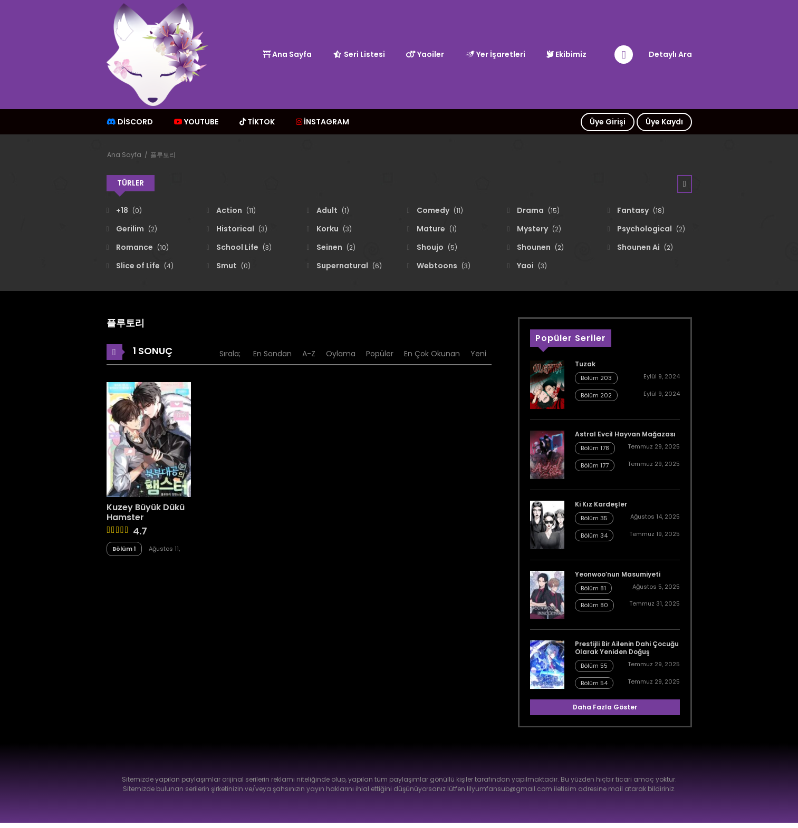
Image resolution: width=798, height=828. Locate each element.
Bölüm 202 (596, 395)
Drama (537, 210)
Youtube (196, 121)
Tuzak (585, 363)
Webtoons (442, 265)
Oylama (340, 353)
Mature (436, 228)
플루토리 (163, 154)
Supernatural (348, 265)
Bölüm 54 (594, 683)
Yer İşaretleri (495, 54)
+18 (128, 210)
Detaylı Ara (670, 54)
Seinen (335, 247)
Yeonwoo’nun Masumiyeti (617, 574)
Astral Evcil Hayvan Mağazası (625, 434)
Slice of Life (144, 265)
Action (235, 210)
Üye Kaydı (664, 121)
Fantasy (640, 210)
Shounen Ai (644, 247)
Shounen (539, 247)
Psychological (650, 228)
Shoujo (436, 247)
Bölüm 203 (596, 378)
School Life (243, 247)
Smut (233, 265)
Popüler (379, 353)
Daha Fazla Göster (605, 707)
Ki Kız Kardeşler (601, 504)
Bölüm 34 (594, 535)
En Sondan (272, 353)
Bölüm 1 (124, 548)
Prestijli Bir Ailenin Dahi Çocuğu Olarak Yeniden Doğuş (627, 647)
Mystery (538, 228)
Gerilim (135, 228)
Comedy (439, 210)
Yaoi (531, 265)
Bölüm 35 (594, 518)
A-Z (308, 353)
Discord (130, 121)
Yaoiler (425, 54)
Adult (332, 210)
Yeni (478, 353)
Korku (333, 228)
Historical (241, 228)
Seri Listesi (359, 54)
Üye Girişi (608, 121)
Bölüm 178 (595, 448)
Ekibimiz (566, 54)
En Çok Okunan (432, 353)
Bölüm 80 (594, 605)
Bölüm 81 (593, 588)
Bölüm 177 (595, 465)
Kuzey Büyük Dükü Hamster (146, 512)
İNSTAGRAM (322, 121)
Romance (141, 247)
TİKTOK (257, 121)
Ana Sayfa (287, 54)
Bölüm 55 (594, 665)
